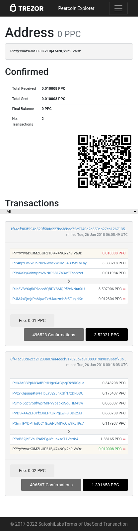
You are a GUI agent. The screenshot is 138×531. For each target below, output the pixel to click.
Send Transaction (110, 524)
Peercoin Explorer (76, 8)
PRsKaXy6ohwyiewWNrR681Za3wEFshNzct (47, 273)
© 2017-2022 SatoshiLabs (37, 524)
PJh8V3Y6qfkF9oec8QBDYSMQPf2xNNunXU (48, 289)
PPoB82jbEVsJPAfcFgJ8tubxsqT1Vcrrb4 (45, 439)
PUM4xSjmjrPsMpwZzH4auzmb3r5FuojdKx (47, 299)
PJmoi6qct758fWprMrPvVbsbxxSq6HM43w (47, 403)
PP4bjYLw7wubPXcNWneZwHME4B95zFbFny (49, 263)
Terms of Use (78, 524)
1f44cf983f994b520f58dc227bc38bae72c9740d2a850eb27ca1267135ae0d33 (73, 229)
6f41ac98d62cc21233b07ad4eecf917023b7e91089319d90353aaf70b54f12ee (73, 359)
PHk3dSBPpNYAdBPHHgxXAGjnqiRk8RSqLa (48, 383)
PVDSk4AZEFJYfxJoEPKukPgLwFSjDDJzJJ (47, 413)
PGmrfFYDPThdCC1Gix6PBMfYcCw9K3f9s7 (48, 423)
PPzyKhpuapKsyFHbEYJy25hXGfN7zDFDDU (47, 393)
